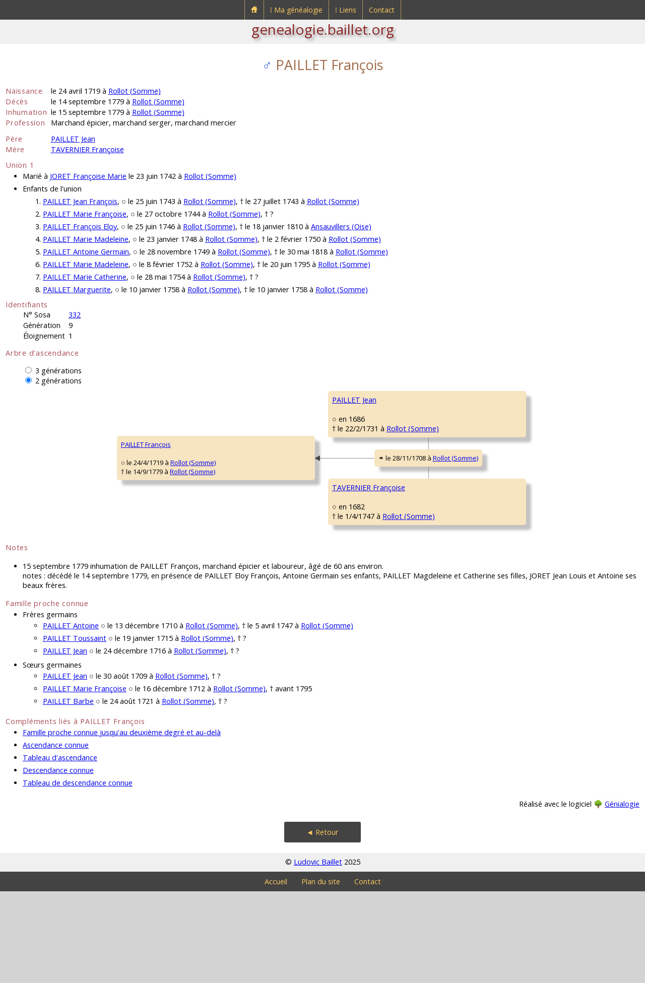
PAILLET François (37, 490)
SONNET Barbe (461, 460)
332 (75, 314)
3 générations (58, 370)
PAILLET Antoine (463, 399)
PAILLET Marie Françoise (84, 214)
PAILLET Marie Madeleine (85, 239)
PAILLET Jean (73, 139)
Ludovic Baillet (318, 953)
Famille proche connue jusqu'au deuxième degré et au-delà (122, 824)
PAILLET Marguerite (77, 289)
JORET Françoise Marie (88, 176)
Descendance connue (58, 862)
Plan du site (320, 973)
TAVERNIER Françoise (87, 149)
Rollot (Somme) (134, 91)
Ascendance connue (56, 836)
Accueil (276, 973)
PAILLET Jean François (80, 201)
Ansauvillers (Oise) (341, 226)
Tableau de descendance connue (78, 874)
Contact (382, 10)
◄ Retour (322, 924)
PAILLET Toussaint (74, 730)
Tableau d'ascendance (60, 849)
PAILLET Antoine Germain (86, 251)
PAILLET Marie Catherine (84, 277)
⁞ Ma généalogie (296, 10)
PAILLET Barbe (68, 793)
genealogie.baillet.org (322, 29)
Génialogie (622, 895)
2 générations (58, 380)
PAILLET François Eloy (80, 226)
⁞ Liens (345, 10)
